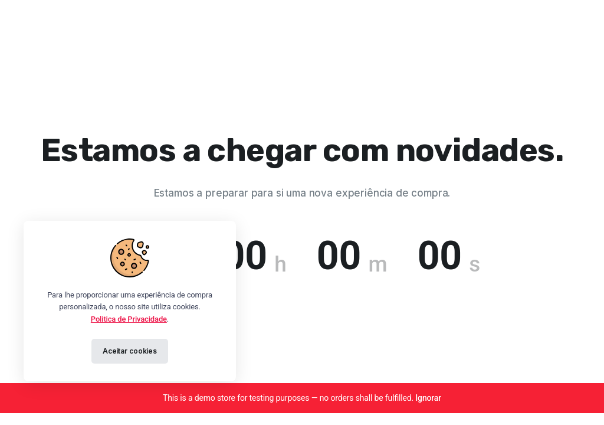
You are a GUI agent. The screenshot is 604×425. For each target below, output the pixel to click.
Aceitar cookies (130, 350)
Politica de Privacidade (129, 319)
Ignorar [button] (428, 398)
